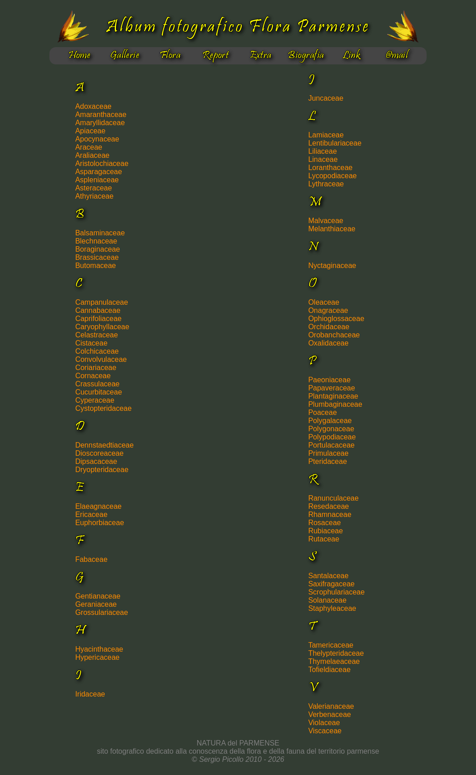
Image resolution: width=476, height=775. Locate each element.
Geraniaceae (96, 604)
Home (79, 56)
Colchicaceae (97, 351)
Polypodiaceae (332, 437)
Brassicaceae (97, 257)
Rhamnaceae (329, 514)
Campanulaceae (101, 302)
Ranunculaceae (333, 498)
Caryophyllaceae (102, 327)
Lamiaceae (326, 135)
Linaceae (323, 159)
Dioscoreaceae (99, 453)
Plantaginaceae (333, 396)
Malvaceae (325, 220)
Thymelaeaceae (334, 661)
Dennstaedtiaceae (104, 445)
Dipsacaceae (96, 461)
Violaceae (324, 722)
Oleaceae (324, 302)
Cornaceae (93, 376)
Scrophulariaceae (336, 592)
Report (215, 56)
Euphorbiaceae (99, 522)
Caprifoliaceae (98, 318)
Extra (260, 56)
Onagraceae (328, 310)
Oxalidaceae (328, 343)
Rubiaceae (325, 531)
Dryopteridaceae (101, 469)
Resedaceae (328, 506)
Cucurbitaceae (98, 392)
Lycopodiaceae (332, 176)
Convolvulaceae (101, 359)
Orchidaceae (329, 327)
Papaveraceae (331, 388)
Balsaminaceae (100, 233)
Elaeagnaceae (98, 506)
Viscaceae (325, 731)
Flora (170, 56)
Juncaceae (325, 98)
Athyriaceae (94, 196)
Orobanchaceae (334, 335)
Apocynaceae (97, 139)
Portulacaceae (331, 445)
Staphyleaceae (332, 608)
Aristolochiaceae (101, 163)
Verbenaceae (329, 714)
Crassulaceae (97, 384)
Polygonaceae (331, 429)
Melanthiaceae (331, 229)
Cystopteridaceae (103, 408)
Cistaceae (91, 343)
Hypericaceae (97, 657)
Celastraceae (96, 335)
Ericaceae (91, 514)
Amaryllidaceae (100, 123)
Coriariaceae (96, 367)
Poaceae (322, 412)
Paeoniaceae (329, 380)
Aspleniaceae (97, 180)
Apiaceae (90, 131)
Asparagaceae (98, 171)
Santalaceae (328, 576)
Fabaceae (91, 559)
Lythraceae (326, 184)
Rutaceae (324, 539)
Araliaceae (92, 155)
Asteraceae (93, 188)
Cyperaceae (94, 400)
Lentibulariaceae (334, 143)
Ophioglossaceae (336, 318)
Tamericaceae (331, 645)
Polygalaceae (330, 420)
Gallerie (125, 56)
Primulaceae (328, 453)
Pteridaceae (327, 461)
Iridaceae (90, 694)
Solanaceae (327, 600)
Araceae (88, 147)
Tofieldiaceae (329, 669)
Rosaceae (324, 522)
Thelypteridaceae (336, 653)
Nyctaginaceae (332, 265)
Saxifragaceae (331, 584)
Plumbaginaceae (335, 404)
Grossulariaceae (101, 612)
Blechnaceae (96, 241)
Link (351, 56)
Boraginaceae (97, 249)
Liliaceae (322, 151)
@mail (396, 56)
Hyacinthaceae (99, 649)
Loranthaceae (330, 167)
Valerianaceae (331, 706)
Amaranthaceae (100, 114)
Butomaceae (95, 265)
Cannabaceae (98, 310)
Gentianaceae (98, 596)
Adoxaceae (93, 106)
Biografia (306, 56)
